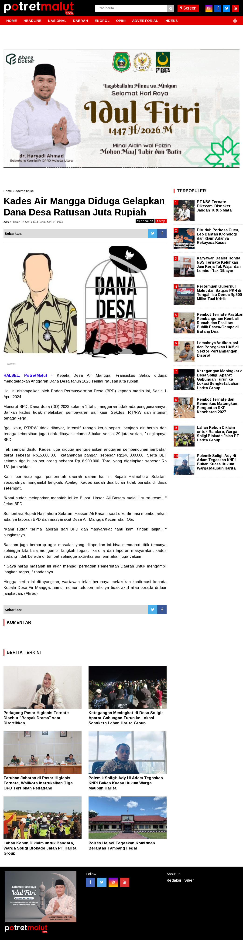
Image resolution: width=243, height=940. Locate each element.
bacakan (145, 221)
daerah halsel (24, 191)
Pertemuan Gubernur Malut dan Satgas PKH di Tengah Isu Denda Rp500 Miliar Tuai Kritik (219, 292)
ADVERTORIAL (145, 21)
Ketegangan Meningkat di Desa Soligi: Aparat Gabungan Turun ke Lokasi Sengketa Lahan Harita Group (126, 718)
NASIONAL (57, 21)
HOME (11, 21)
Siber (189, 880)
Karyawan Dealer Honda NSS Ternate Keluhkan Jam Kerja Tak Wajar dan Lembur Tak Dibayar (219, 264)
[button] (235, 18)
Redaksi (174, 880)
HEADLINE (32, 21)
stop (161, 221)
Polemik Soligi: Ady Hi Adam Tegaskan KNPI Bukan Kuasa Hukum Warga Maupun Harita (126, 783)
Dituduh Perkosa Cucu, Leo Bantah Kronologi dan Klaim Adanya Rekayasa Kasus (218, 236)
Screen (188, 8)
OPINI (121, 21)
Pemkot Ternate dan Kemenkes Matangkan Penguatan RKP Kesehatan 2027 (217, 405)
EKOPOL (102, 21)
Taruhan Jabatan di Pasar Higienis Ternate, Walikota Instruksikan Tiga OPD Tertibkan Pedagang (38, 783)
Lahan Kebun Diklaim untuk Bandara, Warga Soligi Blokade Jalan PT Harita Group (39, 848)
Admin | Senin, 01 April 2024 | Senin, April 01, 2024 (33, 222)
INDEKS (171, 21)
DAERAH (80, 21)
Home (7, 191)
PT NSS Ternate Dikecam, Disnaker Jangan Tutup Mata (214, 206)
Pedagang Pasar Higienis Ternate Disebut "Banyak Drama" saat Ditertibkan (36, 718)
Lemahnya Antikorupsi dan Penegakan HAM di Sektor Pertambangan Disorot (218, 349)
